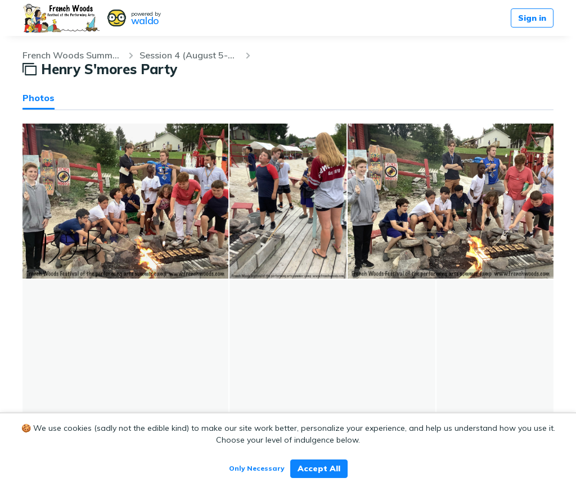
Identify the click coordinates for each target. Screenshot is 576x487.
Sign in (532, 18)
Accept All (319, 468)
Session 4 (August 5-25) (189, 55)
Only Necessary (257, 468)
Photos (38, 97)
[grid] (288, 279)
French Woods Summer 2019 (72, 55)
